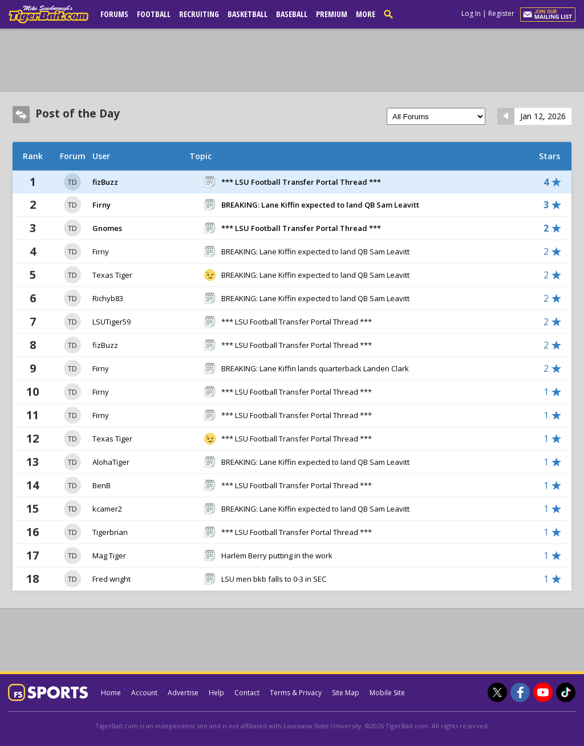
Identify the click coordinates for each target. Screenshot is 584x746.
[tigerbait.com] (48, 16)
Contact (246, 693)
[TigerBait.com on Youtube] (543, 692)
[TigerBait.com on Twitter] (497, 692)
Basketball (247, 14)
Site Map (345, 693)
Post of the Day (77, 113)
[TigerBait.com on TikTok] (565, 692)
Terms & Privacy (296, 693)
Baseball (291, 14)
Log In (471, 13)
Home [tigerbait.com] (111, 693)
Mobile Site (387, 693)
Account (144, 693)
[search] (391, 13)
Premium (331, 14)
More (365, 14)
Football (154, 14)
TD (72, 182)
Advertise (183, 693)
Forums (114, 14)
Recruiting (199, 14)
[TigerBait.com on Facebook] (520, 692)
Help (216, 693)
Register (501, 13)
